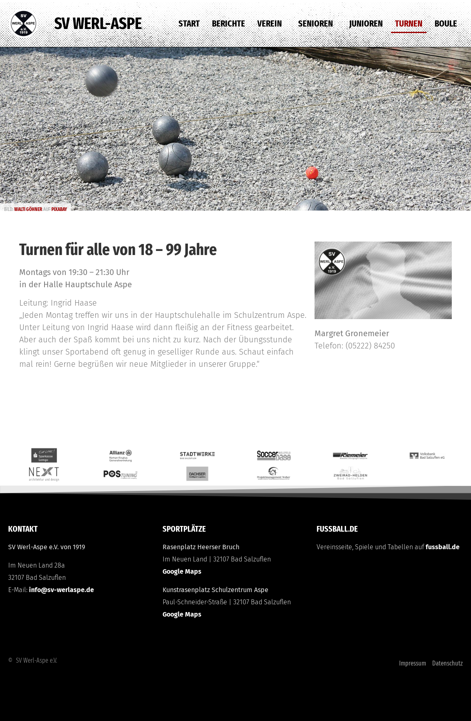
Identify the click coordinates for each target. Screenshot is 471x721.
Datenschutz (447, 663)
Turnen (408, 23)
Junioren (366, 23)
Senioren (317, 23)
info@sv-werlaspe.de (61, 590)
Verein (271, 23)
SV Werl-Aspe (98, 23)
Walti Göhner (28, 209)
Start (189, 23)
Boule (446, 23)
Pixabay (59, 209)
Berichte (228, 23)
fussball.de (443, 547)
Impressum (412, 663)
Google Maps (182, 571)
